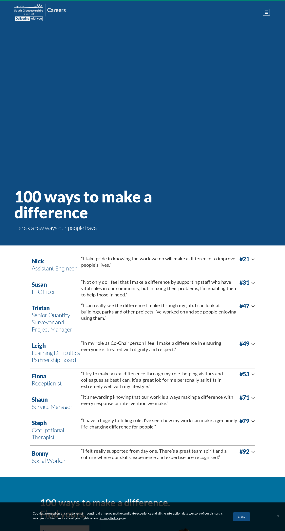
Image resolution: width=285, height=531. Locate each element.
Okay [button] (241, 517)
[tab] (142, 265)
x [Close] (278, 516)
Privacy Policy (109, 518)
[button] (142, 265)
